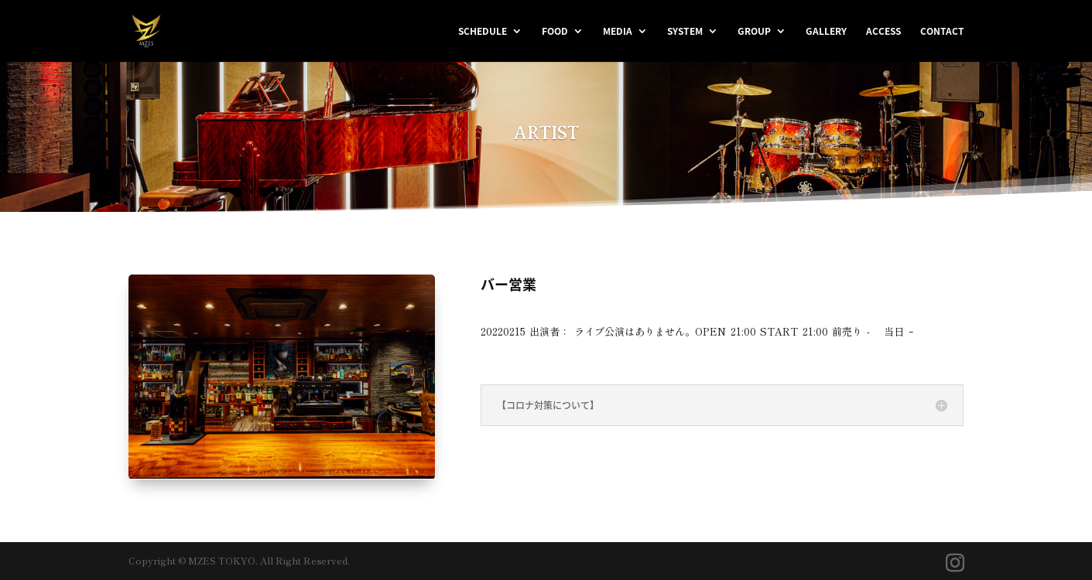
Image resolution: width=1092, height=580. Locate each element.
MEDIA (617, 32)
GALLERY (826, 32)
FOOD (555, 32)
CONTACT (942, 32)
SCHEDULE (482, 32)
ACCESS (883, 32)
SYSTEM (685, 32)
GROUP (754, 32)
